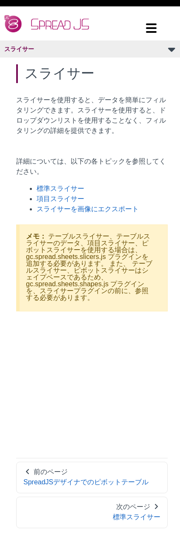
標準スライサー (60, 188)
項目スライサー (60, 198)
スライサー (19, 49)
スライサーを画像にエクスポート (88, 209)
